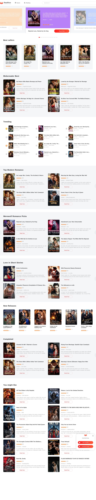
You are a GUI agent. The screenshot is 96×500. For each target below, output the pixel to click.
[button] (39, 37)
